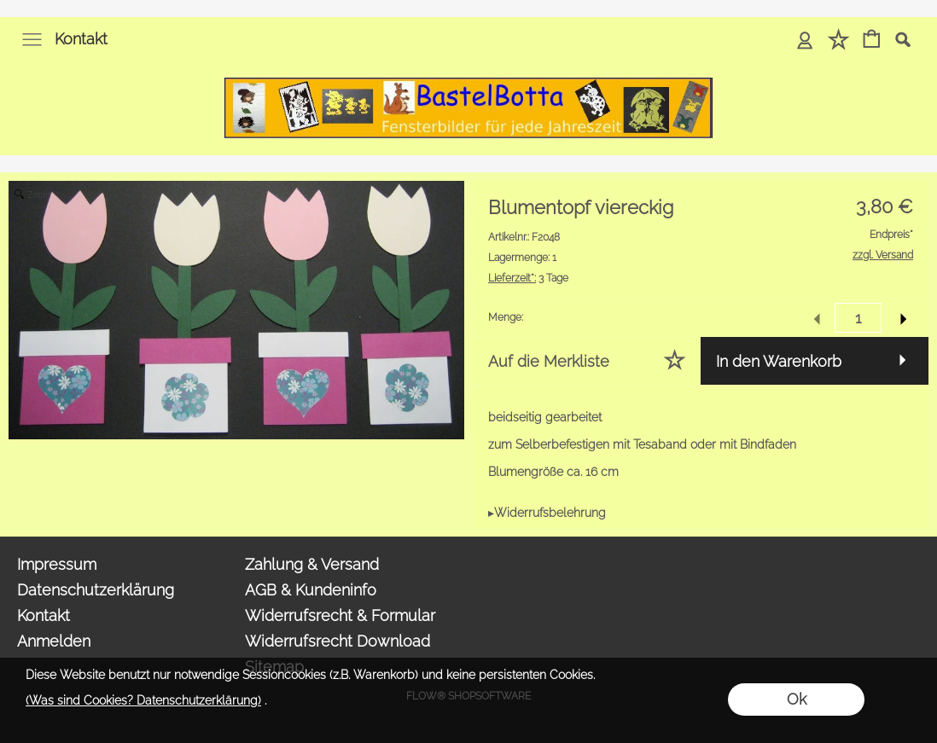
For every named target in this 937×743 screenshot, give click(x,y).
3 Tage (528, 278)
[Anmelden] (805, 40)
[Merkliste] (838, 40)
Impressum (56, 564)
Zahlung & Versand (312, 564)
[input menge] (858, 318)
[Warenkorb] (871, 40)
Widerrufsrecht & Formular (340, 615)
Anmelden (53, 641)
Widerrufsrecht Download (337, 641)
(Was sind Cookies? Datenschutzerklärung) (143, 700)
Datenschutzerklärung (95, 590)
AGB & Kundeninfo (310, 590)
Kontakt (81, 39)
